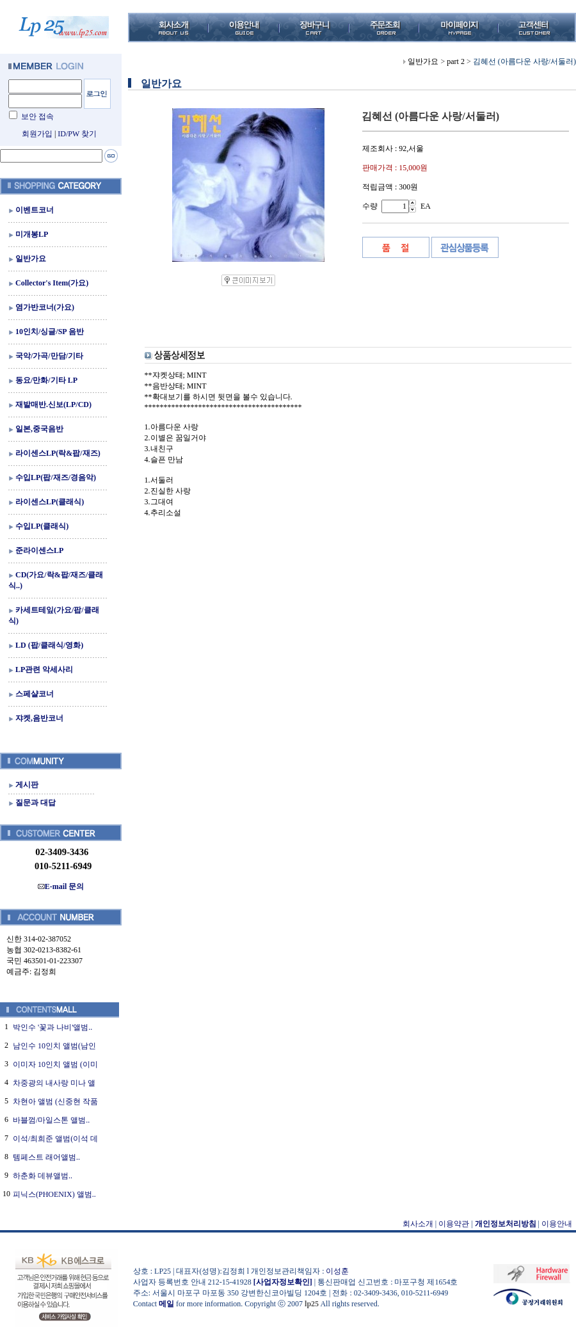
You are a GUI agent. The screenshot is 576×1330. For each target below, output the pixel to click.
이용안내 (556, 1223)
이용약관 (453, 1223)
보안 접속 (37, 116)
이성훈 (337, 1271)
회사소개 (418, 1223)
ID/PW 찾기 (77, 133)
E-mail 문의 (61, 886)
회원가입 (37, 133)
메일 (166, 1303)
